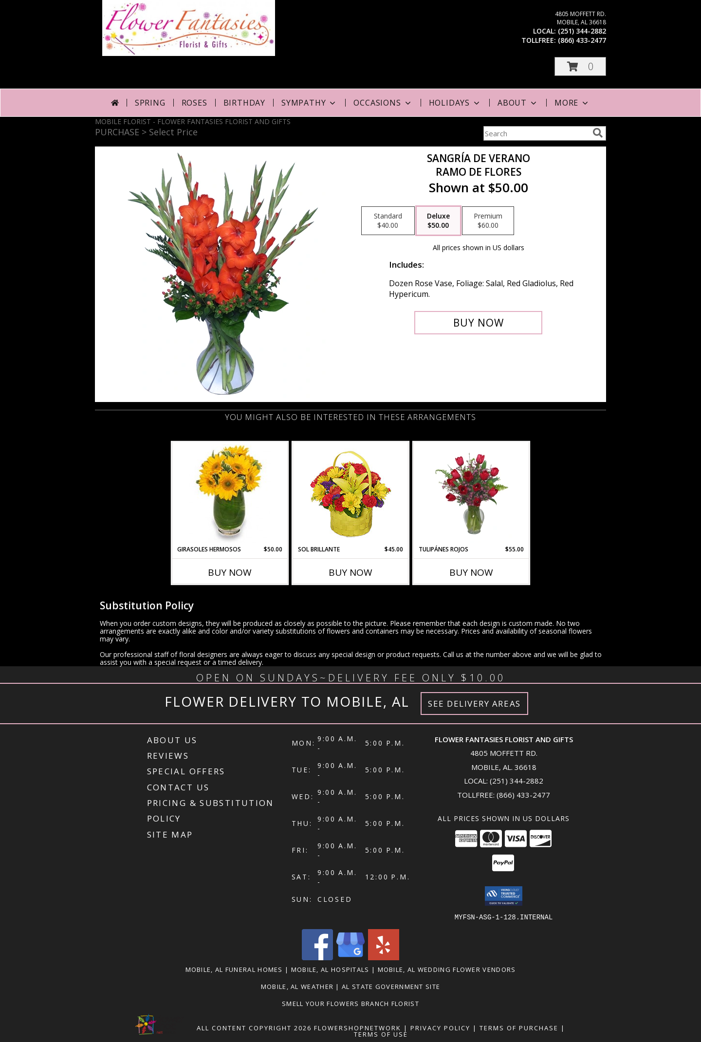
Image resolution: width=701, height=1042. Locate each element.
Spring (150, 102)
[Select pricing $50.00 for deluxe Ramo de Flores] (438, 221)
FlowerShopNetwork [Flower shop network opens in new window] (357, 1027)
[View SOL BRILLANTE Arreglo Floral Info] (350, 493)
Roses (194, 102)
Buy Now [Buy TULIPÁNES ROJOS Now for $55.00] (471, 572)
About (518, 102)
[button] (580, 66)
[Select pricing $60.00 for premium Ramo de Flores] (488, 221)
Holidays (455, 102)
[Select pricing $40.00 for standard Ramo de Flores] (388, 221)
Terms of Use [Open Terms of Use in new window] (381, 1033)
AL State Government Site (391, 986)
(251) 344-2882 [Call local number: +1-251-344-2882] (582, 31)
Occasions (382, 102)
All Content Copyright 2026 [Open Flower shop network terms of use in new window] (254, 1027)
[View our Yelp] (383, 957)
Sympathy (309, 102)
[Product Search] (536, 133)
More (572, 102)
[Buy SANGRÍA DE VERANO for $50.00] (478, 322)
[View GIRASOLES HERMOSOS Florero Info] (230, 493)
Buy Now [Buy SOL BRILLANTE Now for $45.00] (350, 572)
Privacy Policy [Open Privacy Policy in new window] (440, 1027)
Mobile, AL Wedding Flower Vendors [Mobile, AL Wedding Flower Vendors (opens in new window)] (447, 969)
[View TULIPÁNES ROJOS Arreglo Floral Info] (471, 493)
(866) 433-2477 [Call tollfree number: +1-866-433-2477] (582, 40)
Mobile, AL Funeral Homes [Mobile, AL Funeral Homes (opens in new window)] (234, 969)
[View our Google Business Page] (350, 957)
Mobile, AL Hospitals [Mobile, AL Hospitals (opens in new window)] (330, 969)
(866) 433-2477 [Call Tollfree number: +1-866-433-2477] (523, 795)
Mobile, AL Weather (297, 986)
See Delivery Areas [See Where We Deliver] (474, 703)
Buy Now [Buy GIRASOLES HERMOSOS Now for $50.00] (230, 572)
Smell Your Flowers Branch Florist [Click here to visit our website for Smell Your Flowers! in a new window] (350, 1003)
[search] (598, 133)
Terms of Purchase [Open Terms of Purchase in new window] (519, 1027)
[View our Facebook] (317, 957)
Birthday (244, 102)
